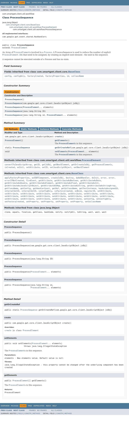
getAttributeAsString (73, 186)
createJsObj (57, 178)
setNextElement (82, 167)
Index (45, 3)
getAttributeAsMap (50, 186)
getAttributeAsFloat (66, 183)
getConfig (25, 188)
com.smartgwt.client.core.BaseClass (23, 25)
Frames (32, 7)
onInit (20, 167)
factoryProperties (55, 76)
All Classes (56, 7)
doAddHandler (83, 178)
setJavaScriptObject (60, 167)
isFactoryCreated (63, 191)
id (68, 76)
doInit (95, 178)
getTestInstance (87, 188)
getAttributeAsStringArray (101, 186)
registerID (89, 191)
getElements (61, 140)
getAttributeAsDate (90, 180)
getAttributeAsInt (89, 183)
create (58, 136)
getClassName (11, 188)
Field (20, 10)
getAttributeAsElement (41, 183)
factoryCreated (35, 76)
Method (36, 10)
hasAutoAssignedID (108, 188)
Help (51, 3)
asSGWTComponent (40, 178)
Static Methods (29, 129)
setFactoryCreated (14, 201)
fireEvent (31, 180)
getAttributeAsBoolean (66, 180)
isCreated (10, 167)
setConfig (89, 199)
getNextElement (61, 164)
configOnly (19, 76)
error (103, 178)
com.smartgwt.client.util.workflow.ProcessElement (33, 27)
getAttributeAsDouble (16, 183)
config (8, 76)
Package (13, 3)
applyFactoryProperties (17, 178)
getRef (55, 188)
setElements (61, 151)
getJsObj (46, 164)
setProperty (32, 201)
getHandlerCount (41, 188)
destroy (70, 178)
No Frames (42, 7)
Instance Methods (49, 129)
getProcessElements (102, 164)
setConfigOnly (103, 199)
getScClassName (69, 188)
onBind (78, 191)
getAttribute (45, 180)
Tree (28, 3)
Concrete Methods (71, 129)
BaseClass (74, 71)
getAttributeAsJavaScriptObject (22, 186)
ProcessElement (19, 48)
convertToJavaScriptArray (18, 164)
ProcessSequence (13, 99)
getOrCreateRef (63, 147)
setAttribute (33, 167)
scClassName (77, 76)
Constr (27, 10)
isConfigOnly (45, 191)
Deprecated (37, 3)
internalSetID (12, 191)
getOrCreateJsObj (80, 164)
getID (37, 164)
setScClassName (93, 201)
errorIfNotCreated (14, 180)
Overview (5, 3)
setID (45, 167)
